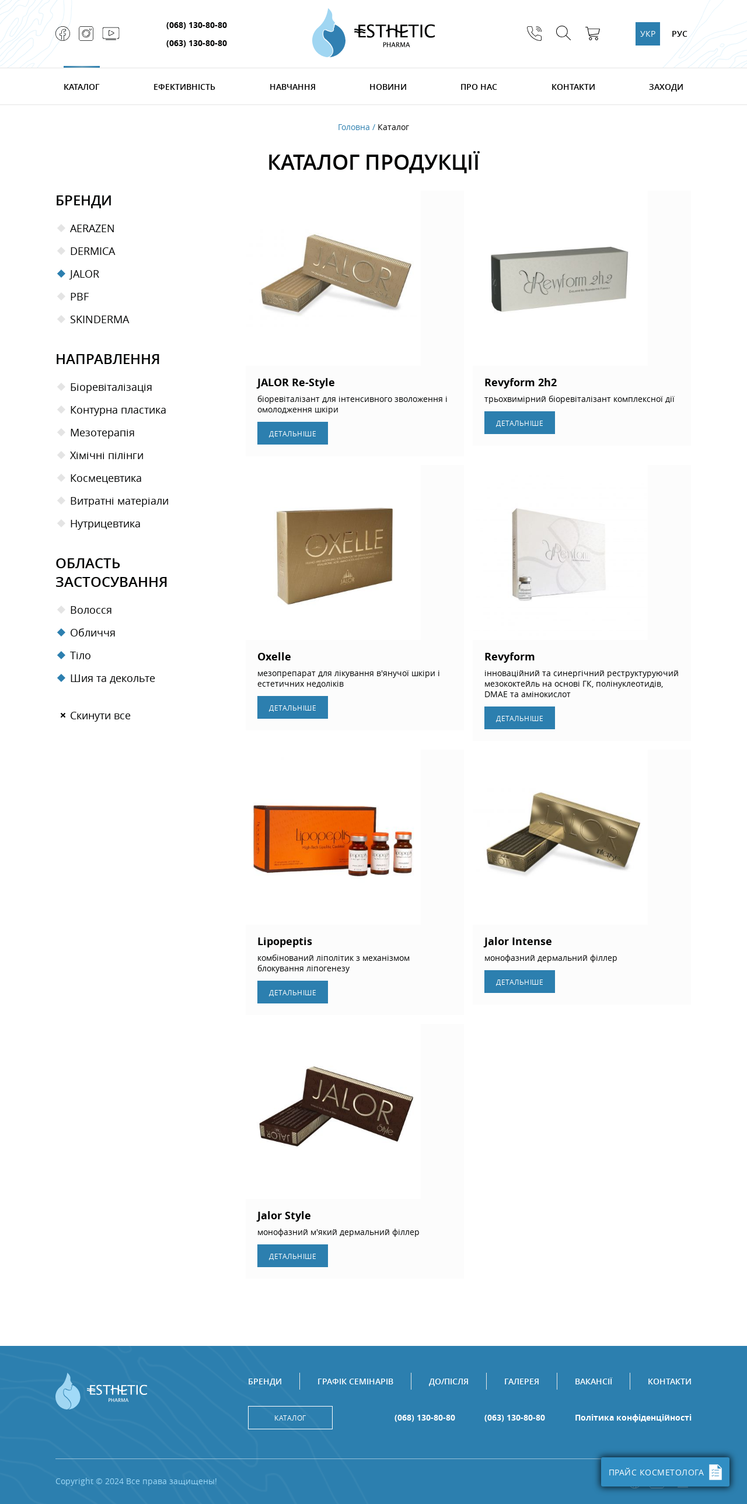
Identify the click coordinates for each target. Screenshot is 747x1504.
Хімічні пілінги (107, 455)
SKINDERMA (99, 319)
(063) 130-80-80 (196, 42)
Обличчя (93, 632)
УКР (647, 33)
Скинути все (100, 715)
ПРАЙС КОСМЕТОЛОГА (665, 1472)
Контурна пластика (118, 410)
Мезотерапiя (102, 432)
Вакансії (593, 1381)
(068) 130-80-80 (196, 24)
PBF (79, 296)
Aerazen (92, 228)
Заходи (666, 86)
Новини (388, 86)
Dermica (92, 251)
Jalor (84, 274)
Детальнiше (292, 433)
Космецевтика (106, 478)
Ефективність (184, 86)
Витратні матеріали (119, 501)
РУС (679, 33)
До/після (449, 1381)
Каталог (82, 86)
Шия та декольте (112, 678)
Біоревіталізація (111, 387)
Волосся (91, 610)
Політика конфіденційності (633, 1418)
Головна (354, 127)
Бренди (265, 1381)
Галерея (521, 1381)
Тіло (80, 655)
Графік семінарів (355, 1381)
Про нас (478, 86)
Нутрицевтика (105, 523)
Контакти (573, 86)
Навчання (293, 86)
